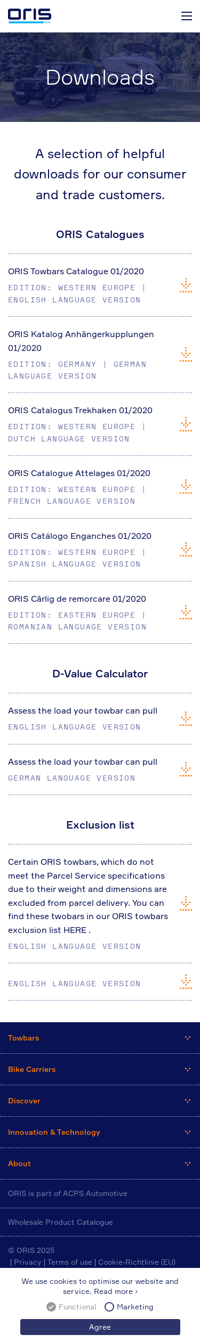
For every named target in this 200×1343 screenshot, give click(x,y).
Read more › (116, 1291)
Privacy (28, 1261)
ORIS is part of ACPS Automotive (67, 1193)
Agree (100, 1326)
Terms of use (69, 1261)
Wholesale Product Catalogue (60, 1221)
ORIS (29, 16)
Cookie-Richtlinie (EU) (136, 1261)
